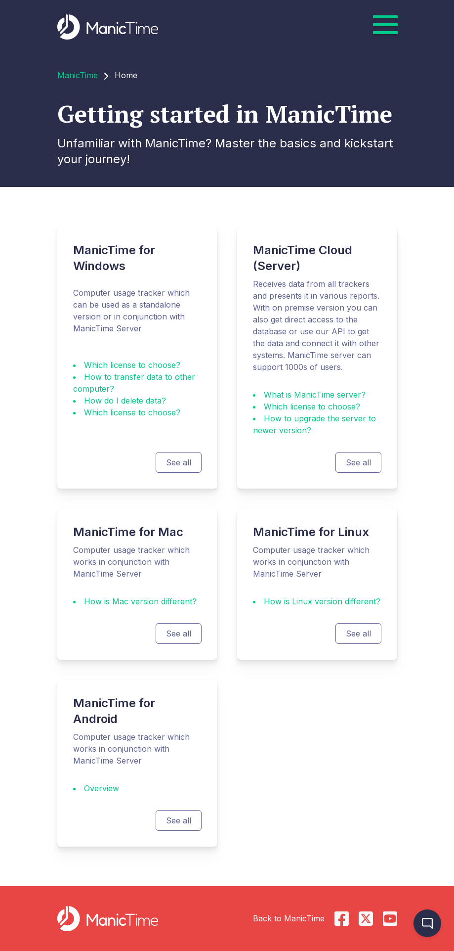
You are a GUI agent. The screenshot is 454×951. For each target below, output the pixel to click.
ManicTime (77, 75)
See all (178, 462)
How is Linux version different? (322, 601)
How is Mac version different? (140, 601)
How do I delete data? (125, 401)
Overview (101, 788)
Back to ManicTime (289, 918)
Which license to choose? (132, 365)
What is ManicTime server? (315, 395)
